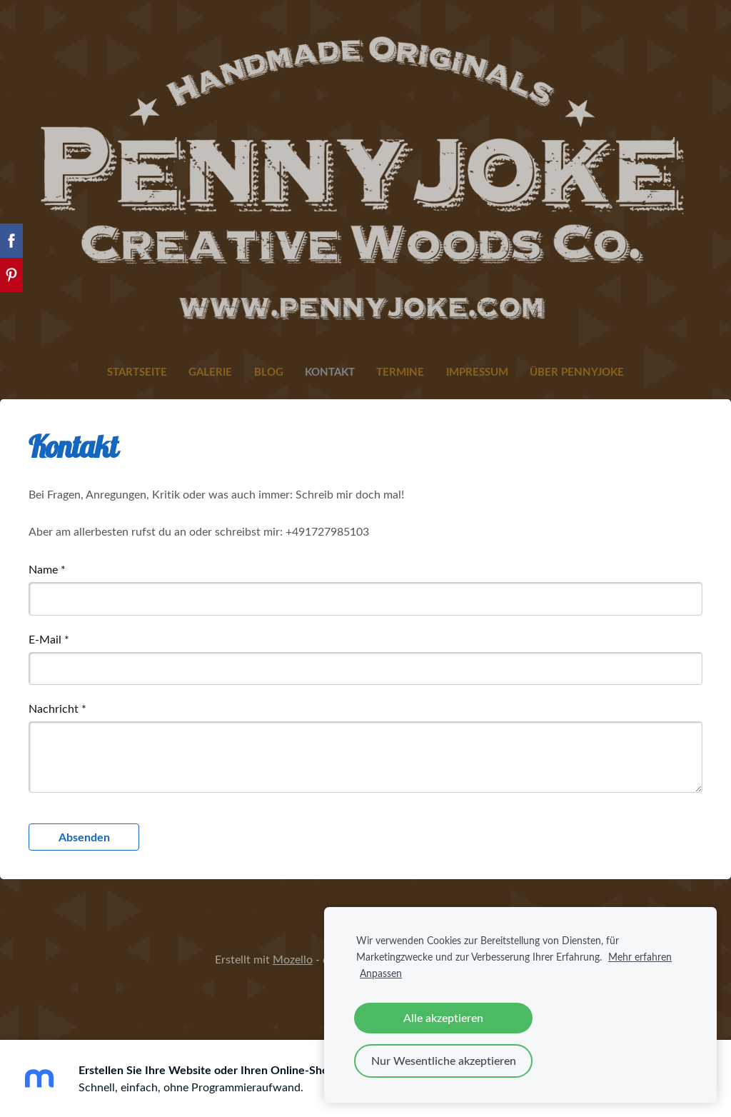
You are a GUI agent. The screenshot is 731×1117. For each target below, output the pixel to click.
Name (47, 569)
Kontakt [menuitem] (330, 371)
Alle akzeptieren (443, 1018)
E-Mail (49, 639)
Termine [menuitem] (400, 371)
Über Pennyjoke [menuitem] (577, 371)
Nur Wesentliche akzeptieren (443, 1060)
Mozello (293, 959)
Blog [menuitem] (268, 371)
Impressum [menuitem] (477, 371)
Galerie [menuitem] (210, 371)
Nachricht (57, 708)
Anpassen (381, 973)
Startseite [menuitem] (137, 371)
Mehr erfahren (640, 956)
